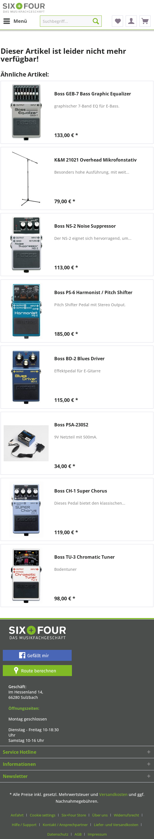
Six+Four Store (74, 815)
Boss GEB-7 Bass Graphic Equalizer (92, 94)
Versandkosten (113, 794)
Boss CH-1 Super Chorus (80, 491)
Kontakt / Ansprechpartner (65, 824)
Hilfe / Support (24, 824)
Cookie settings (42, 815)
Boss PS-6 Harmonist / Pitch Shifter (93, 293)
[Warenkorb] (145, 21)
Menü (15, 20)
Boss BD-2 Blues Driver (79, 359)
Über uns (100, 815)
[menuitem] (15, 21)
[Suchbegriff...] (70, 21)
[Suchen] (96, 21)
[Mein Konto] (131, 21)
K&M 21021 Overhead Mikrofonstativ (95, 160)
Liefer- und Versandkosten (116, 824)
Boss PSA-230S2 (71, 425)
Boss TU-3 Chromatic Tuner (84, 557)
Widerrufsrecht (126, 815)
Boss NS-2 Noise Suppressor (85, 226)
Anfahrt (17, 815)
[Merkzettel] (117, 21)
